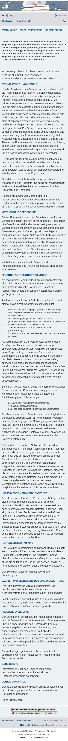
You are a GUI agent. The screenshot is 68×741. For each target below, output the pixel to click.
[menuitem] (9, 16)
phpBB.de (46, 734)
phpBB (25, 731)
